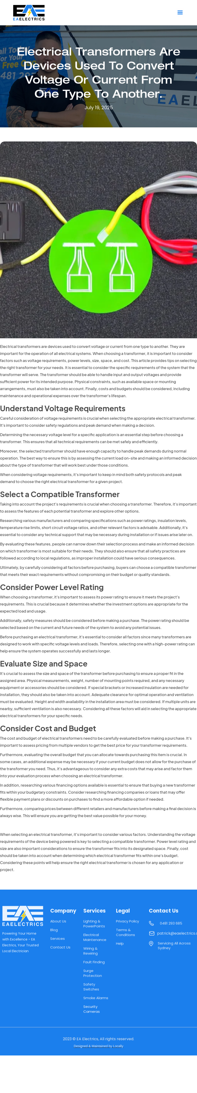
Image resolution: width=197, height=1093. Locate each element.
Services (57, 938)
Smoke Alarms (95, 997)
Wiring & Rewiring (90, 951)
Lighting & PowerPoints (94, 924)
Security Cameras (91, 1009)
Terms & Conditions (125, 932)
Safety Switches (91, 987)
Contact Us (60, 947)
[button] (180, 12)
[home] (33, 13)
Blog (54, 929)
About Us (58, 921)
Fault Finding (94, 962)
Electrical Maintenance (94, 937)
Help (120, 943)
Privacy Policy (127, 921)
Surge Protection (92, 973)
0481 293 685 (171, 925)
